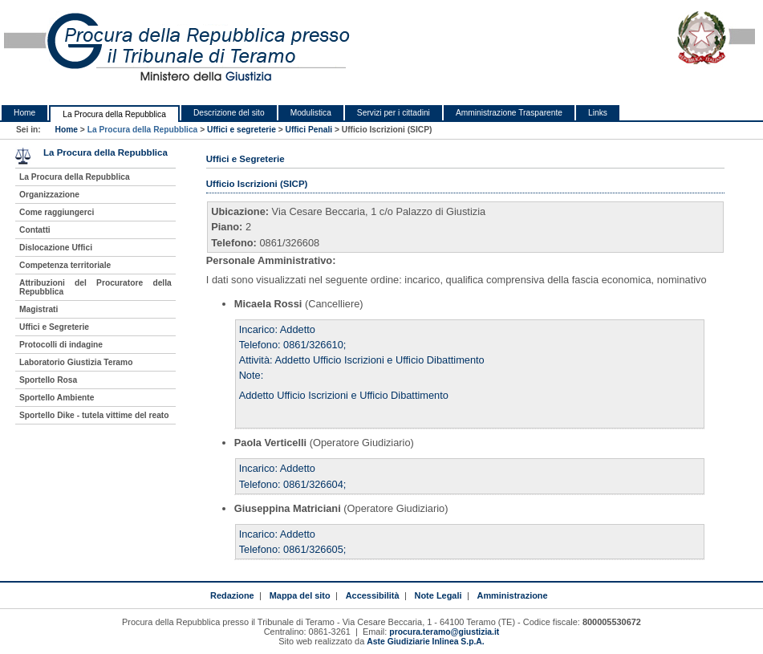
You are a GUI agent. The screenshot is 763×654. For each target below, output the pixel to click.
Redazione (232, 595)
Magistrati (38, 309)
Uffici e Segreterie (54, 327)
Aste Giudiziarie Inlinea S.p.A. (425, 641)
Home (24, 112)
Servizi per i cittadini (393, 112)
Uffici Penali (309, 129)
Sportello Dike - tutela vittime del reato (94, 415)
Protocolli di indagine (61, 344)
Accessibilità (373, 595)
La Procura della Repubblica (114, 114)
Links (597, 112)
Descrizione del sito (229, 112)
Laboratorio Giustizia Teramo (75, 362)
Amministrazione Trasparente (509, 112)
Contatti (35, 229)
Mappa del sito (300, 595)
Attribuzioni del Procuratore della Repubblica (95, 287)
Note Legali (438, 595)
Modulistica (310, 112)
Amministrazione (512, 595)
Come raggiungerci (56, 212)
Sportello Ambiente (56, 397)
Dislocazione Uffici (55, 247)
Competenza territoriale (65, 265)
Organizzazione (49, 194)
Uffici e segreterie (241, 129)
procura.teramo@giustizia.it (444, 632)
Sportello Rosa (48, 380)
